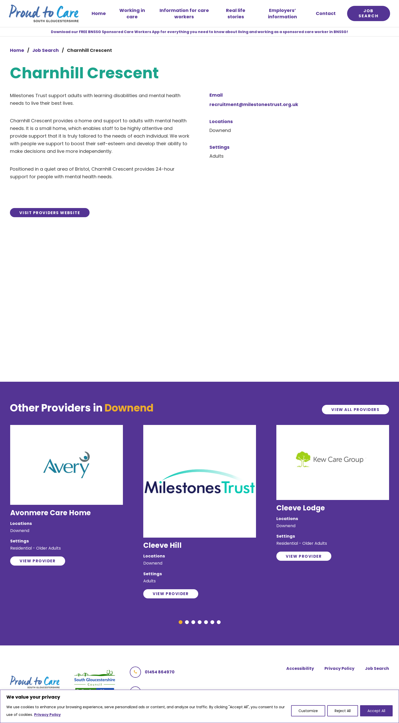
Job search (368, 13)
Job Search (46, 51)
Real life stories (235, 14)
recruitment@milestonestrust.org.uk (254, 105)
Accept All (376, 711)
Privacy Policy (47, 714)
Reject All (343, 711)
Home (100, 14)
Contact (325, 14)
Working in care (133, 14)
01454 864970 (152, 676)
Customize (308, 711)
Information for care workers (184, 14)
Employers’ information (281, 14)
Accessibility (299, 673)
